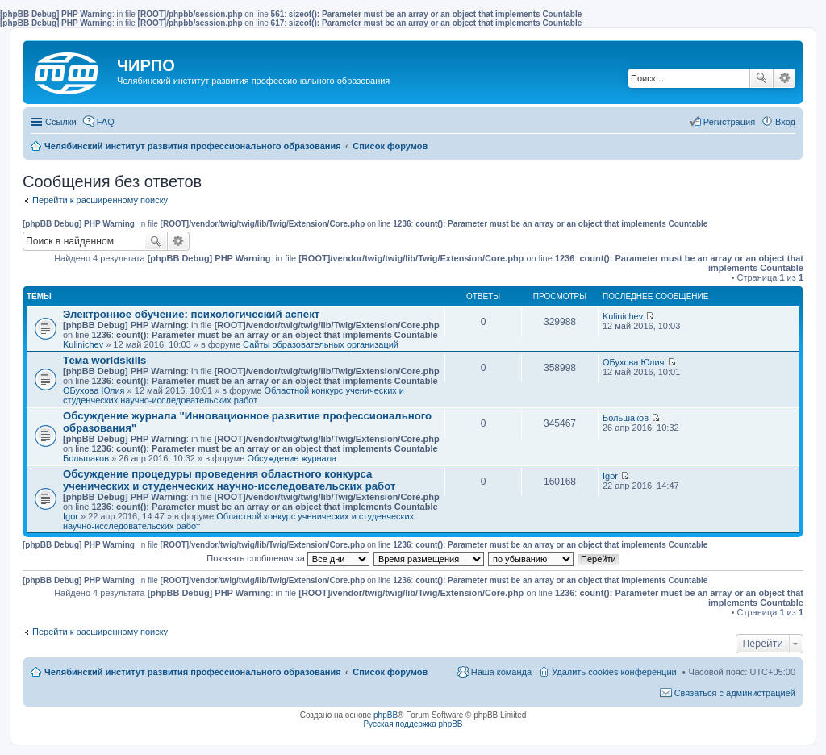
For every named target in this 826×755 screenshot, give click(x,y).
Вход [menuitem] (785, 122)
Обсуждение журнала (291, 458)
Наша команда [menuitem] (501, 672)
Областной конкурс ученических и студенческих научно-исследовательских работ (233, 395)
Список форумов (390, 672)
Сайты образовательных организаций (320, 344)
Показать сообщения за (287, 558)
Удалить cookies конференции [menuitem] (614, 672)
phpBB (385, 715)
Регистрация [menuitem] (729, 122)
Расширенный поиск (784, 78)
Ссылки (61, 122)
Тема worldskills (104, 360)
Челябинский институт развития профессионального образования (192, 672)
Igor (70, 516)
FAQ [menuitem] (106, 122)
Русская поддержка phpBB (412, 724)
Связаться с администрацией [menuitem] (734, 693)
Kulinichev (83, 344)
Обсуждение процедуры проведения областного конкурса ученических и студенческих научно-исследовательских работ (229, 480)
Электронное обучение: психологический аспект (191, 314)
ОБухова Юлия (94, 390)
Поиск (761, 78)
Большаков (86, 458)
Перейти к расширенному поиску (100, 200)
